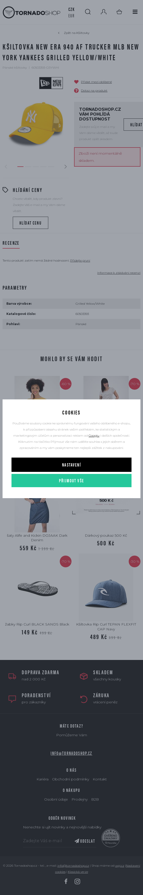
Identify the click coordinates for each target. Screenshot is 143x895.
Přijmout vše (71, 480)
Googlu (94, 435)
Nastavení (71, 464)
